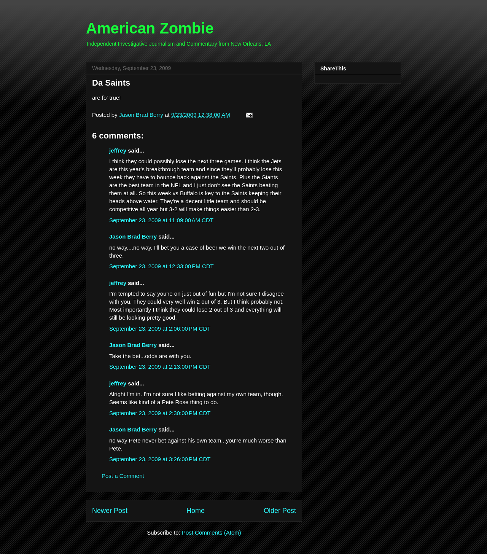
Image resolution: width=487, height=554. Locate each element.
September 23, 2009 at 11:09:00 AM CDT (161, 220)
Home (195, 510)
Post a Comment (123, 476)
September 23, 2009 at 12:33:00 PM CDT (161, 266)
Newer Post (109, 510)
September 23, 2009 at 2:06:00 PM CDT (159, 328)
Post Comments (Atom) (211, 532)
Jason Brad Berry (133, 236)
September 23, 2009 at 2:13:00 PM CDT (159, 366)
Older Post (280, 510)
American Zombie (150, 28)
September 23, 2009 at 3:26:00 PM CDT (159, 459)
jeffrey (117, 150)
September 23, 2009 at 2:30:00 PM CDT (159, 413)
